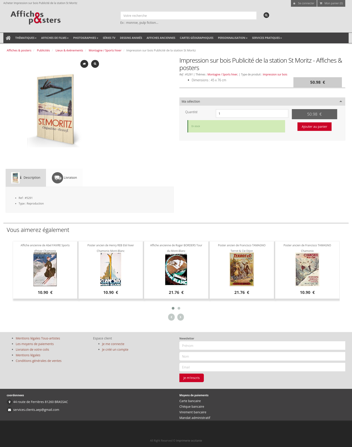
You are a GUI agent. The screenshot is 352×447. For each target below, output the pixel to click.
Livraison (64, 177)
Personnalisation (233, 38)
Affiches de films (55, 38)
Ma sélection (191, 101)
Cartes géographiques (196, 38)
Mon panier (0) (331, 3)
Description (25, 177)
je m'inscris (191, 378)
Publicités (43, 50)
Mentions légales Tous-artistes (38, 338)
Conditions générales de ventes (39, 361)
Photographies (85, 38)
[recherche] (266, 15)
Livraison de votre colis (32, 349)
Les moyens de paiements (35, 344)
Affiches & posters (19, 50)
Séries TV (109, 38)
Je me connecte (113, 344)
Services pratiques (267, 38)
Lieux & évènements (69, 50)
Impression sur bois (275, 74)
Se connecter (304, 3)
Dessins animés (131, 38)
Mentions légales (28, 355)
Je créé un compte (115, 349)
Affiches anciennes (161, 38)
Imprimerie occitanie (189, 441)
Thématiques (26, 38)
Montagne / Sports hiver (105, 50)
